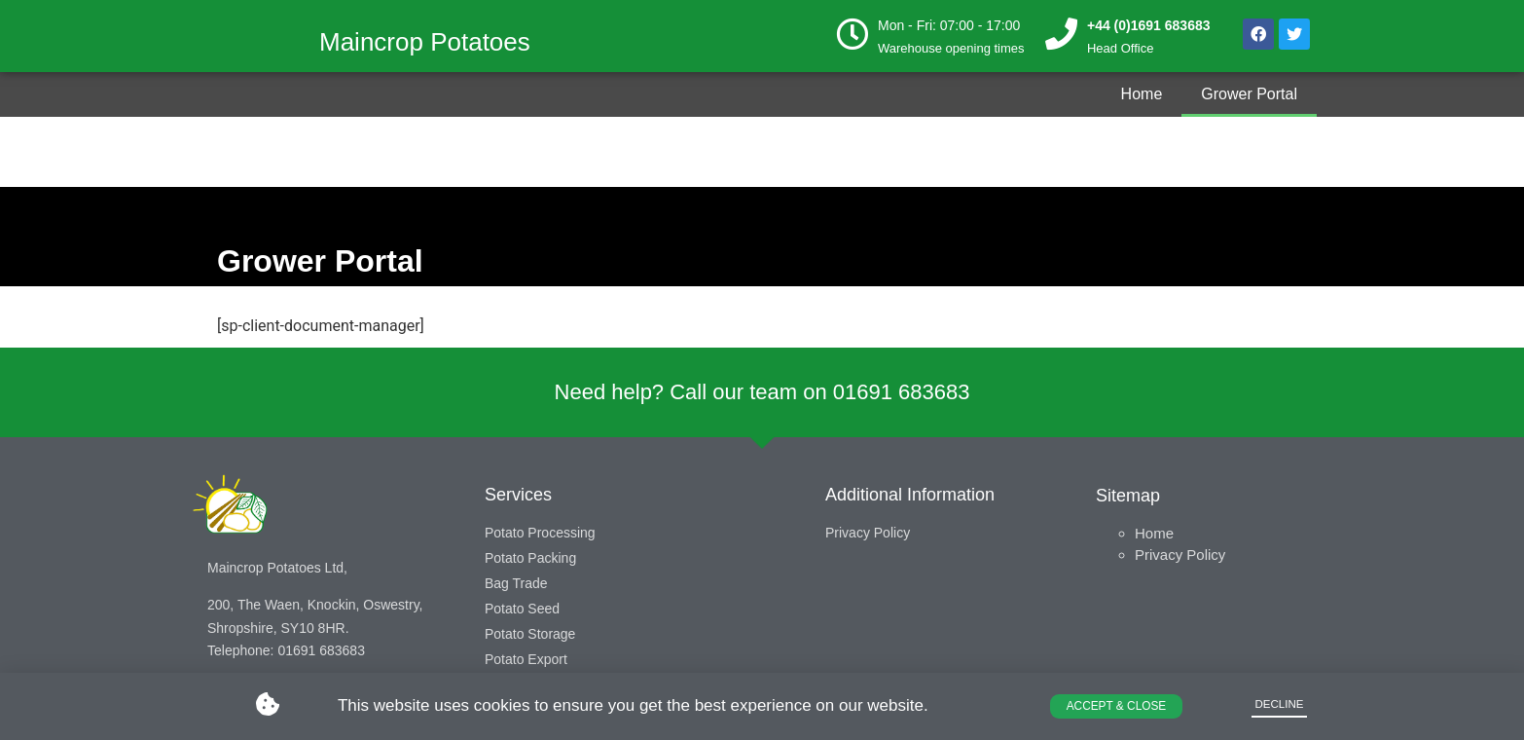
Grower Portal (1249, 94)
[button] (1116, 704)
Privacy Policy (1180, 554)
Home (1142, 94)
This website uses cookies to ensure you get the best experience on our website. (633, 703)
